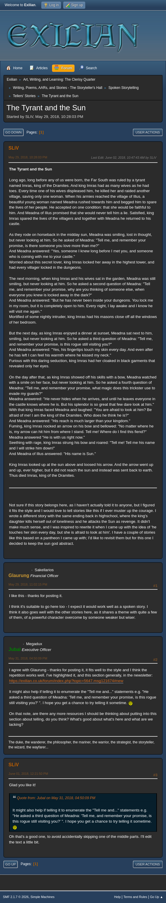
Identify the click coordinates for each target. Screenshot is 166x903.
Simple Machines (42, 897)
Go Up (10, 864)
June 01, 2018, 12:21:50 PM (28, 773)
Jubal (14, 649)
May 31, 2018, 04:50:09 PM (27, 658)
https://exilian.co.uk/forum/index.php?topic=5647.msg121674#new (66, 681)
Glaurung (18, 575)
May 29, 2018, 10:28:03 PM (27, 157)
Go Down (13, 132)
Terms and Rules (135, 897)
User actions (148, 132)
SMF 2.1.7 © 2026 (16, 897)
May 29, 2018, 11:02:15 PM (27, 584)
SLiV (13, 148)
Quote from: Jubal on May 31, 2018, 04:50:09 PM (56, 798)
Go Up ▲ (156, 897)
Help (117, 897)
